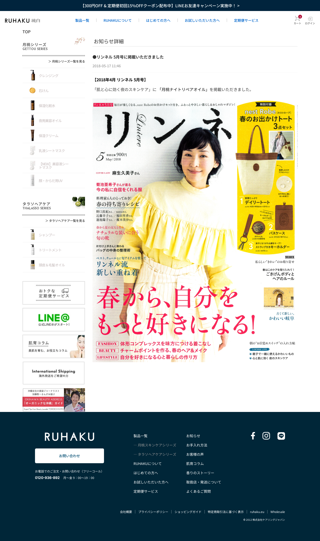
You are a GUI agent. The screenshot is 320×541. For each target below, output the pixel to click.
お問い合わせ (69, 455)
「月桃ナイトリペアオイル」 (184, 89)
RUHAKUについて (118, 20)
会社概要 (126, 511)
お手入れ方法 (196, 444)
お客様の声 (195, 454)
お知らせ (193, 435)
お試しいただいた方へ (202, 20)
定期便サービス (246, 20)
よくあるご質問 (198, 491)
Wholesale (277, 511)
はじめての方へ (158, 20)
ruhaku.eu (257, 511)
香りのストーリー (200, 472)
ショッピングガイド (188, 511)
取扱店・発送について (203, 481)
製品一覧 (82, 20)
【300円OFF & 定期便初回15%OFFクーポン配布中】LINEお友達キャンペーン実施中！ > (160, 6)
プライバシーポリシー (153, 511)
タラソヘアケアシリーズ (157, 454)
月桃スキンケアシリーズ (157, 444)
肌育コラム (195, 463)
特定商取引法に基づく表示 (226, 511)
